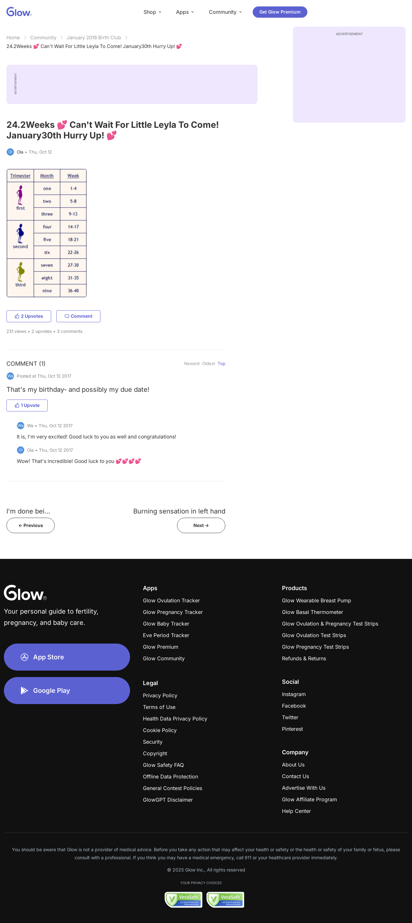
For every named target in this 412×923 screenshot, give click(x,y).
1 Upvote (27, 405)
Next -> (201, 525)
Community (43, 37)
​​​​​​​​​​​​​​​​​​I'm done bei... (28, 511)
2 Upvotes (28, 316)
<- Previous (30, 525)
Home (13, 37)
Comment (78, 316)
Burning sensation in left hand (179, 511)
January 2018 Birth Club (94, 37)
